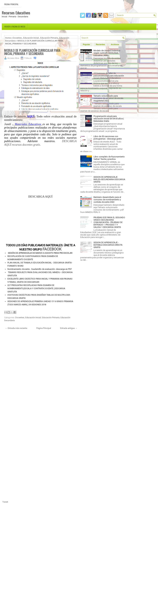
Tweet (5, 502)
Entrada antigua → (68, 328)
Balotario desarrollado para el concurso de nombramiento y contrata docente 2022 (107, 199)
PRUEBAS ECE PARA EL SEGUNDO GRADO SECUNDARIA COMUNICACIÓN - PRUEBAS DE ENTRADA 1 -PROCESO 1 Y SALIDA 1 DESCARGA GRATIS (109, 222)
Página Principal (11, 4)
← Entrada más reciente (16, 328)
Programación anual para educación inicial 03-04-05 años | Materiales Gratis (108, 118)
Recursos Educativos (16, 12)
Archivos (115, 44)
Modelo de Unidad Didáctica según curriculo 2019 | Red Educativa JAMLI (106, 53)
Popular (86, 44)
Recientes (100, 44)
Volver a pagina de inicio (14, 26)
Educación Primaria (49, 38)
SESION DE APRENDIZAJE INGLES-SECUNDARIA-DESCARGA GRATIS (109, 179)
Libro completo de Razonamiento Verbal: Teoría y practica (109, 157)
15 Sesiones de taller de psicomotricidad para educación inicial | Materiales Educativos (108, 75)
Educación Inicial (31, 38)
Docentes (17, 38)
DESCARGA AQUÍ (40, 196)
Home (8, 38)
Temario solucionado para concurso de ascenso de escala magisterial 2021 (108, 98)
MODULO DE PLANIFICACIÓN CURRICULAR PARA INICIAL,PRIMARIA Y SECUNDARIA (32, 52)
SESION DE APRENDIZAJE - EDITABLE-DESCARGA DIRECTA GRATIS (107, 245)
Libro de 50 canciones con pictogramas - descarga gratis (107, 137)
